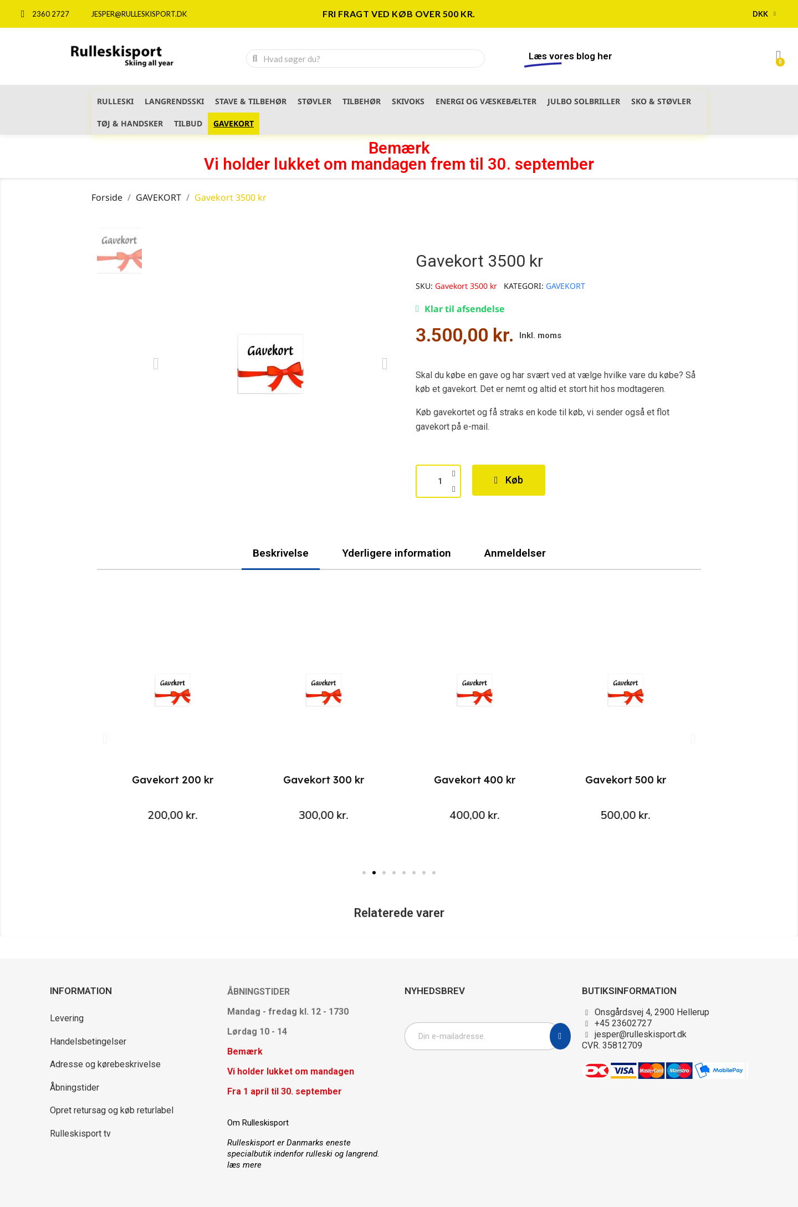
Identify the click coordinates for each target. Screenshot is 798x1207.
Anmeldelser (515, 553)
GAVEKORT (565, 286)
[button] (156, 363)
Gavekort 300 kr (323, 779)
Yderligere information (396, 553)
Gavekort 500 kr (625, 779)
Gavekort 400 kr (474, 779)
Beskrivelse (281, 553)
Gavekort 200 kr (172, 779)
